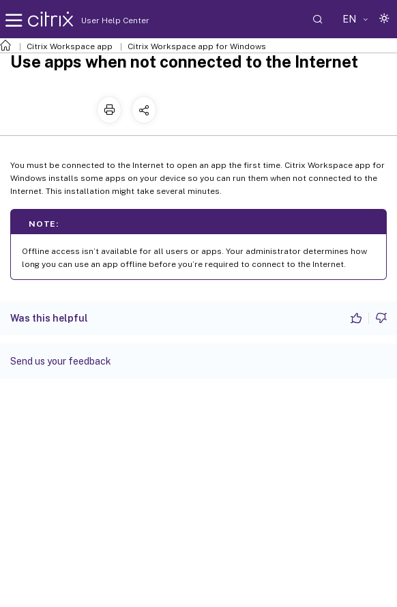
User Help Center (112, 20)
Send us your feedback (60, 361)
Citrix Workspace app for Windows (197, 46)
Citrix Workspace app (70, 46)
